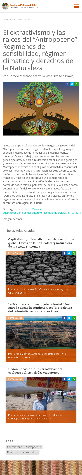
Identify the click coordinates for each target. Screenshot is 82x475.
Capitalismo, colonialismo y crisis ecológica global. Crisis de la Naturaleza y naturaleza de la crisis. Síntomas (41, 242)
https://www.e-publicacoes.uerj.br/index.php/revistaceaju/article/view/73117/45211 (42, 210)
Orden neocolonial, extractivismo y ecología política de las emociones (35, 370)
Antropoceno (33, 447)
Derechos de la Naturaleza (22, 452)
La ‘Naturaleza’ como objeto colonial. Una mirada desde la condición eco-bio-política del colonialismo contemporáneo (40, 307)
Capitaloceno (14, 447)
